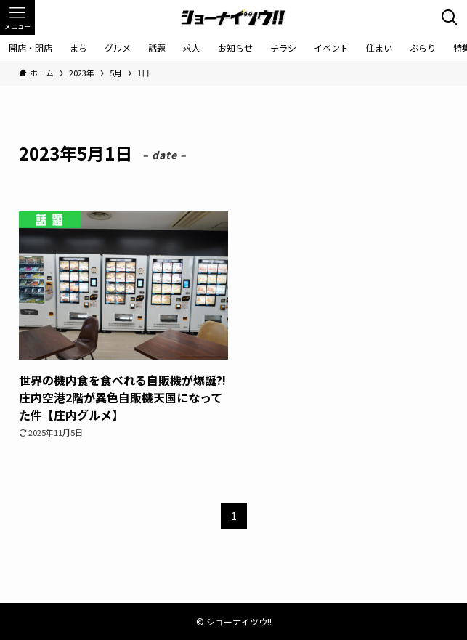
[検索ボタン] (449, 17)
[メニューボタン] (17, 17)
